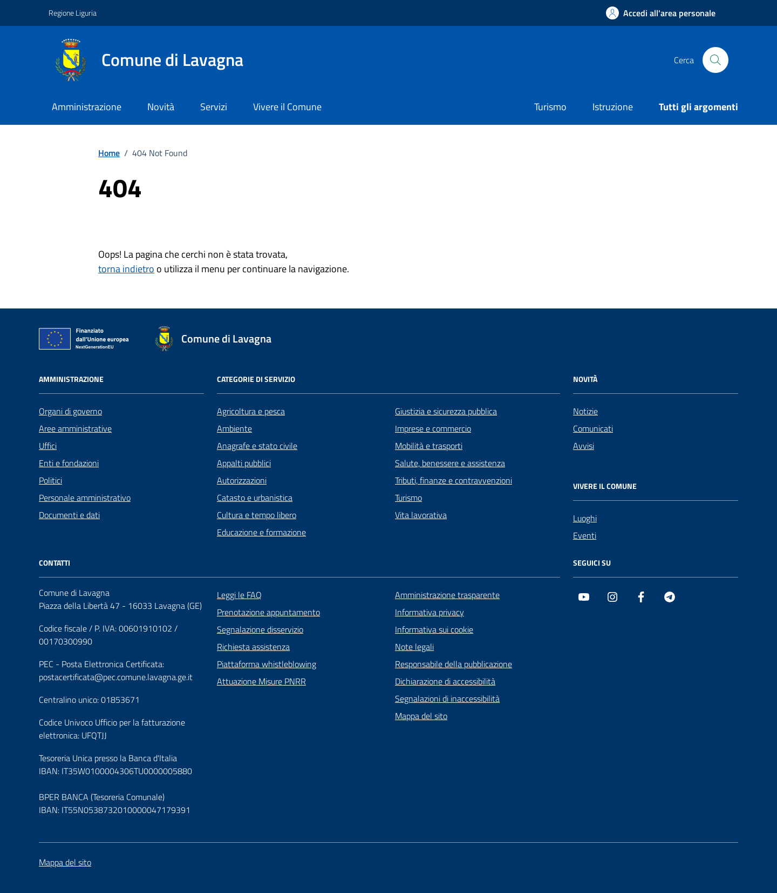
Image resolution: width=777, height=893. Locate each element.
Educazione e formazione (261, 532)
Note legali (414, 646)
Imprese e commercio (433, 428)
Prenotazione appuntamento (268, 612)
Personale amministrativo (85, 497)
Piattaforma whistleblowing (266, 663)
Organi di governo (70, 411)
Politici (50, 480)
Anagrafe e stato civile (257, 445)
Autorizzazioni (242, 480)
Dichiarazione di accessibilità (445, 681)
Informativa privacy (429, 612)
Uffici (48, 445)
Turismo (550, 106)
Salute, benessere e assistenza (450, 462)
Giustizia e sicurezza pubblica (446, 411)
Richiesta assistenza (253, 646)
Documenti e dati (69, 514)
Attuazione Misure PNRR (261, 681)
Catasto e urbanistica (254, 497)
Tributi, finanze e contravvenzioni (453, 480)
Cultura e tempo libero (256, 514)
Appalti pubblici (244, 462)
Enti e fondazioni (69, 462)
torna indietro (126, 268)
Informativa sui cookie (434, 629)
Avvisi (583, 445)
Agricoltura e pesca (251, 411)
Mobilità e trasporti (428, 445)
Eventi (584, 535)
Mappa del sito (421, 715)
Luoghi (585, 518)
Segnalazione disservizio (260, 629)
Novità (160, 106)
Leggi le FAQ (239, 594)
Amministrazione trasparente (447, 594)
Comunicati (593, 428)
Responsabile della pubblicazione (453, 663)
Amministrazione (86, 106)
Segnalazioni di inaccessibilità (447, 698)
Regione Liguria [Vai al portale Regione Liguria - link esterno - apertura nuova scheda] (73, 12)
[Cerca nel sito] (715, 60)
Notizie (585, 411)
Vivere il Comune (287, 106)
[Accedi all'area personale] (660, 13)
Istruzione (612, 106)
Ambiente (234, 428)
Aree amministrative (75, 428)
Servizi (213, 106)
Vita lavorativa (421, 514)
